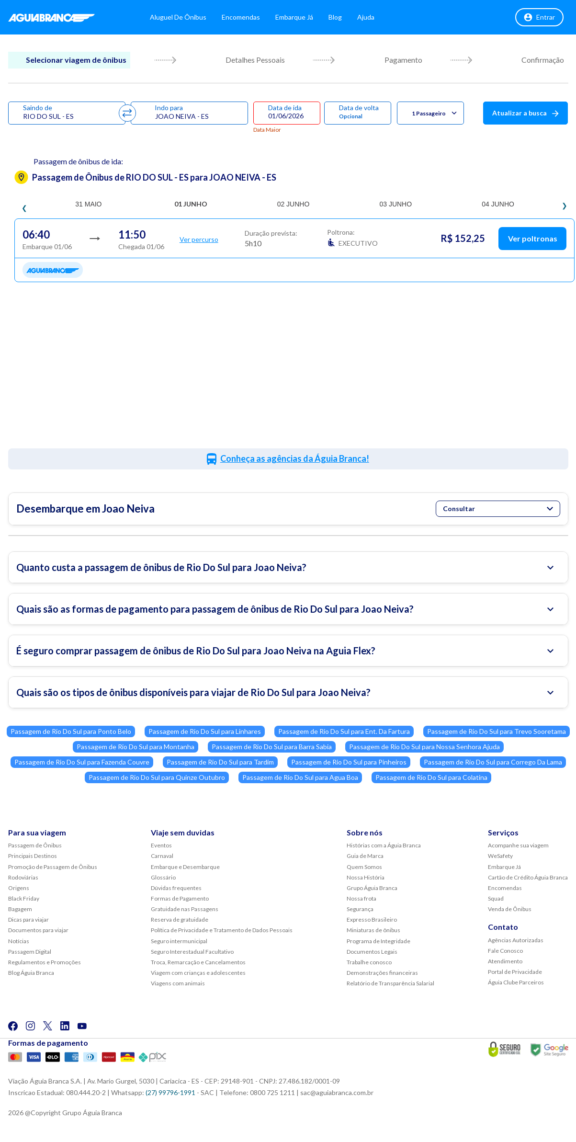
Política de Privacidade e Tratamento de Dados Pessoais (222, 930)
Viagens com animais (178, 983)
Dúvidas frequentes (176, 887)
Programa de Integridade (378, 941)
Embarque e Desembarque (185, 866)
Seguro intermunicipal (179, 941)
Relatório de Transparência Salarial (390, 983)
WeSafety (500, 855)
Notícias (18, 941)
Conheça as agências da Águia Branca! (294, 458)
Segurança (360, 909)
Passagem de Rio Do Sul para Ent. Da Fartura (344, 731)
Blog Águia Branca (31, 972)
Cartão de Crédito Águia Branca (528, 877)
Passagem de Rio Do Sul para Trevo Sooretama (496, 731)
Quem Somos (364, 866)
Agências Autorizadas (515, 940)
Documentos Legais (372, 951)
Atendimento (505, 961)
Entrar (539, 19)
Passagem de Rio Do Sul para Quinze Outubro (157, 777)
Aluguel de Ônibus (187, 19)
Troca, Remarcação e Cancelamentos (198, 962)
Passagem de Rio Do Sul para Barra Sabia (272, 746)
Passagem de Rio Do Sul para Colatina (431, 777)
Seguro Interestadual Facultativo (192, 951)
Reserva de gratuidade (179, 919)
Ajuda (375, 19)
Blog (344, 19)
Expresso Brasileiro (372, 919)
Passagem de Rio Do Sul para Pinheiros (349, 762)
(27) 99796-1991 (170, 1092)
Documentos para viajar (38, 930)
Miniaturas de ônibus (373, 930)
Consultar (498, 508)
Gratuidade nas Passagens (184, 909)
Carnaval (162, 855)
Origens (18, 887)
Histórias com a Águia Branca (384, 845)
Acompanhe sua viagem (518, 845)
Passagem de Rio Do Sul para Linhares (204, 731)
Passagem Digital (29, 951)
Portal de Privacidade (515, 971)
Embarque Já (303, 19)
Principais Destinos (32, 855)
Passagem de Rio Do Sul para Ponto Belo (71, 731)
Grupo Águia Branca (372, 887)
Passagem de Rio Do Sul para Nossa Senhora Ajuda (424, 746)
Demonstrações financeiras (382, 972)
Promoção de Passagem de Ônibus (52, 866)
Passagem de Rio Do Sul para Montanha (135, 746)
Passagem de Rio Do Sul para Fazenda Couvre (81, 762)
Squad (496, 898)
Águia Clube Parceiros (516, 982)
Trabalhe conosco (369, 962)
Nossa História (365, 877)
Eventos (161, 845)
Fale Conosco (505, 950)
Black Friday (23, 898)
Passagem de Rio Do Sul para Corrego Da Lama (493, 762)
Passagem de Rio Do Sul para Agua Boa (300, 777)
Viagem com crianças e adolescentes (198, 972)
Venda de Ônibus (509, 909)
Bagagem (20, 909)
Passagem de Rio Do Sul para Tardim (220, 762)
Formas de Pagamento (180, 898)
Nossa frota (361, 898)
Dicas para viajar (28, 919)
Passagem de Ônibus (35, 845)
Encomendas (250, 19)
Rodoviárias (23, 877)
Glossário (163, 877)
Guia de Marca (365, 855)
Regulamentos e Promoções (44, 962)
